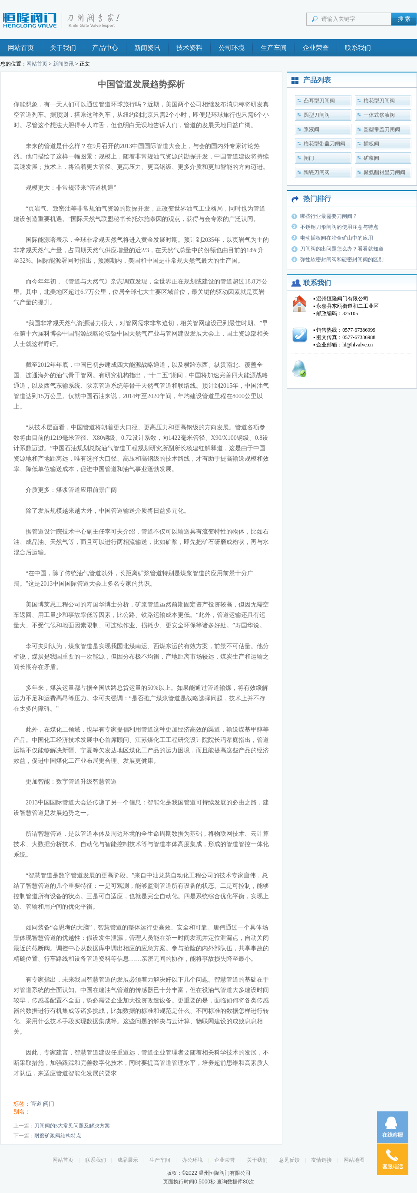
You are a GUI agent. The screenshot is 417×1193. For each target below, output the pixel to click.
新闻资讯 (147, 47)
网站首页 (21, 47)
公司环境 (231, 47)
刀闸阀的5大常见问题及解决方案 (72, 1126)
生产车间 (274, 47)
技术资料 (189, 47)
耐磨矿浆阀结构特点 (57, 1136)
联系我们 (358, 47)
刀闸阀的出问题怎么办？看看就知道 (342, 249)
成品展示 (127, 1160)
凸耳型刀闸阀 (319, 101)
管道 (36, 1104)
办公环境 (192, 1160)
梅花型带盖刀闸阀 (324, 144)
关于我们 (63, 47)
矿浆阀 (371, 158)
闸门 (309, 158)
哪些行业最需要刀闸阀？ (328, 216)
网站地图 (354, 1160)
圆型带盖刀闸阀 (382, 129)
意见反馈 (289, 1160)
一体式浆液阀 (379, 115)
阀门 (48, 1104)
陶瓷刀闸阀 (317, 172)
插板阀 (371, 144)
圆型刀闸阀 (317, 115)
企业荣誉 (316, 47)
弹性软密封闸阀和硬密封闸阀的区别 (342, 260)
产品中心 (105, 47)
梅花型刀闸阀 (379, 101)
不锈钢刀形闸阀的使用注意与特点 (339, 227)
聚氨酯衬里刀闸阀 (384, 172)
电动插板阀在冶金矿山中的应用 (336, 238)
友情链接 (321, 1160)
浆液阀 (311, 129)
